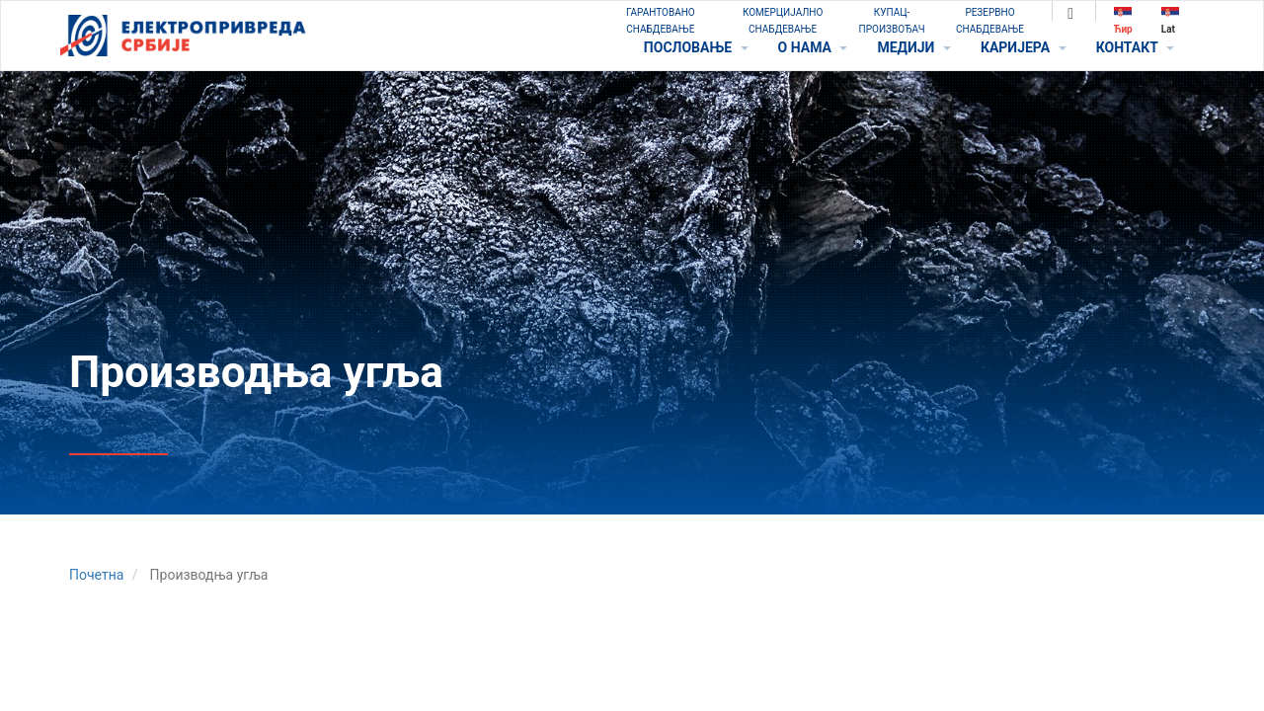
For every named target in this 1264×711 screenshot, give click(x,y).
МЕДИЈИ (913, 47)
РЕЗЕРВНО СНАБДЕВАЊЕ (990, 21)
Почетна (96, 575)
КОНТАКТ (1135, 47)
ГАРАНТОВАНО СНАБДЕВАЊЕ (660, 21)
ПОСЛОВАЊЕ (696, 47)
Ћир (1123, 20)
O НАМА (813, 47)
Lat (1170, 20)
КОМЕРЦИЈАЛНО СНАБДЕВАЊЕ (783, 21)
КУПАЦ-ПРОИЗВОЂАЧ (892, 21)
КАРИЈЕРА (1023, 47)
